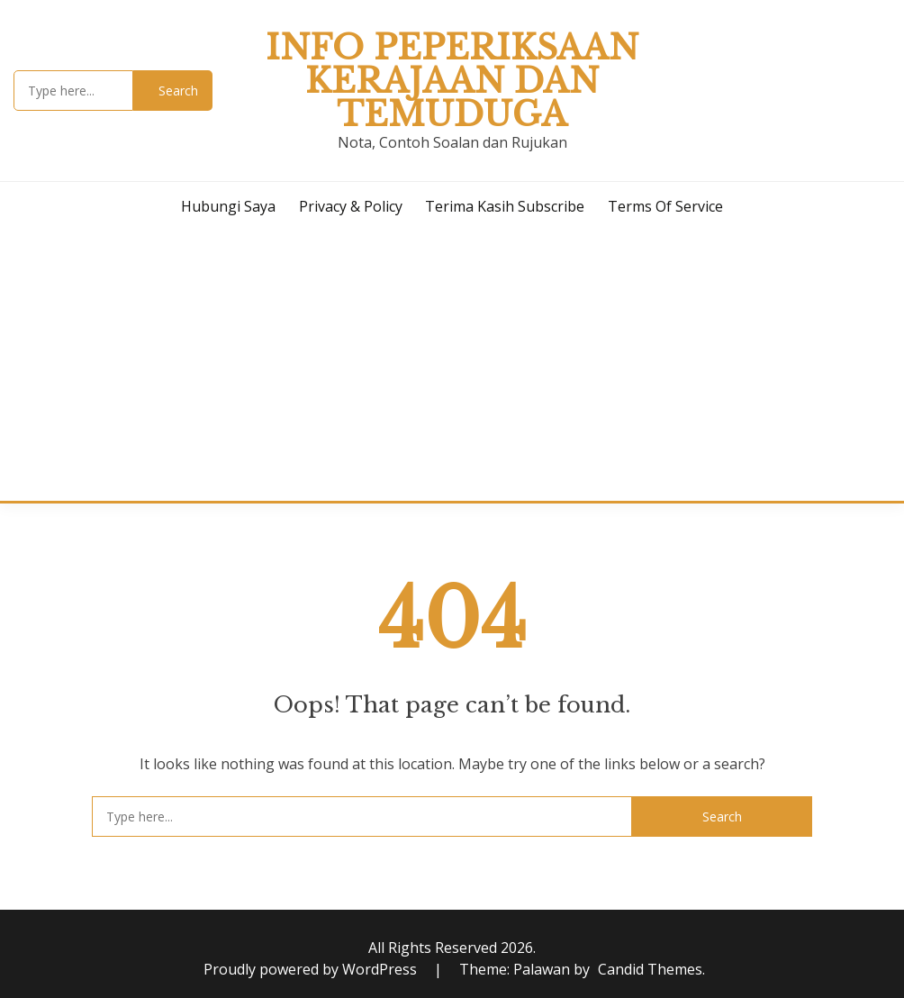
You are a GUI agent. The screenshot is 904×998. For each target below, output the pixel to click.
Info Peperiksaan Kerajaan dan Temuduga (452, 81)
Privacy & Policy (350, 206)
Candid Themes (650, 969)
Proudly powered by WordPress (311, 969)
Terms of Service (665, 206)
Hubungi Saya (228, 206)
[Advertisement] (452, 366)
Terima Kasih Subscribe (504, 206)
